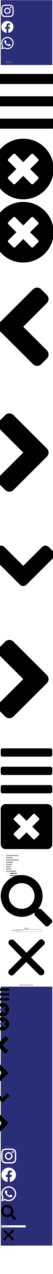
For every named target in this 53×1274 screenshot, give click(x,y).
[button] (26, 902)
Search (14, 930)
